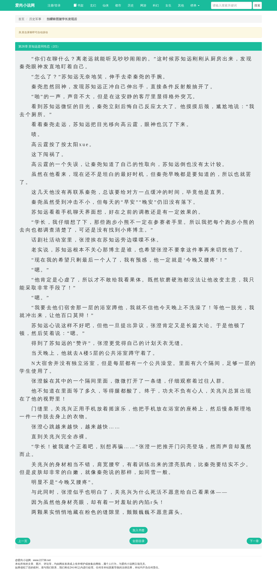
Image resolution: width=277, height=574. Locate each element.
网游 (143, 5)
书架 (79, 5)
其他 (181, 5)
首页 (21, 19)
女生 (168, 5)
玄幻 (93, 5)
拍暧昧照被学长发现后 (62, 19)
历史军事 (35, 19)
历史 (131, 5)
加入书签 (138, 530)
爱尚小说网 (25, 5)
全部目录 (138, 541)
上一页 (22, 541)
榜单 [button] (195, 5)
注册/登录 (54, 5)
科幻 (156, 5)
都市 (118, 5)
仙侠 (106, 5)
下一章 (254, 541)
